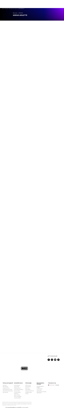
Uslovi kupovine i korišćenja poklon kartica (41, 392)
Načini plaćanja (5, 386)
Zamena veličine (17, 390)
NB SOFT (20, 407)
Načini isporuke (5, 392)
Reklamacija (16, 393)
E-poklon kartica (39, 388)
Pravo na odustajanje (17, 396)
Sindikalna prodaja (28, 392)
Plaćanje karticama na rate (7, 389)
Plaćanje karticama (6, 388)
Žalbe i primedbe (17, 395)
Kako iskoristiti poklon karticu (8, 390)
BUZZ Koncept (28, 385)
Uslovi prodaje (16, 386)
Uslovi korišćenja (17, 385)
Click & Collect (39, 390)
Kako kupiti (5, 385)
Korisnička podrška (17, 397)
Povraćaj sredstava (17, 392)
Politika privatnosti (17, 388)
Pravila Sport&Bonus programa (40, 387)
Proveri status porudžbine (18, 389)
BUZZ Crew (27, 388)
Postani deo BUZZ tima (29, 390)
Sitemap (26, 393)
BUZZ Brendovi (28, 386)
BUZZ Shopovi (28, 389)
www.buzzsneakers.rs (12, 407)
